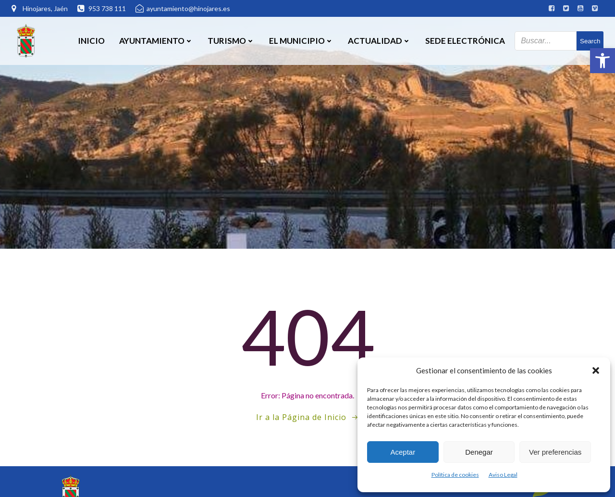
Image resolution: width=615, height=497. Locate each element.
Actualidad (379, 41)
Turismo (231, 41)
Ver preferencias (555, 452)
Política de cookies (455, 474)
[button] (602, 60)
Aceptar (402, 452)
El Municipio (301, 41)
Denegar (479, 452)
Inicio (91, 41)
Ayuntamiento (156, 41)
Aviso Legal (503, 474)
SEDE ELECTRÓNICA (465, 41)
